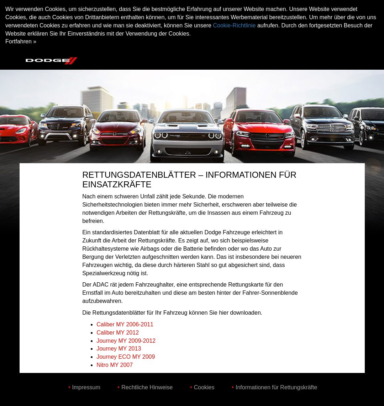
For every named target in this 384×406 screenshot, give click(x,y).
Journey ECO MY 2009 (125, 357)
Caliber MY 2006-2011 (124, 324)
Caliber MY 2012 (117, 333)
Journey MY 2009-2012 (126, 341)
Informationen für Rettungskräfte (276, 387)
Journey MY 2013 (118, 349)
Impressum (86, 387)
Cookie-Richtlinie (234, 25)
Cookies (204, 387)
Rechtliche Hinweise (147, 387)
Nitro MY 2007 (114, 365)
